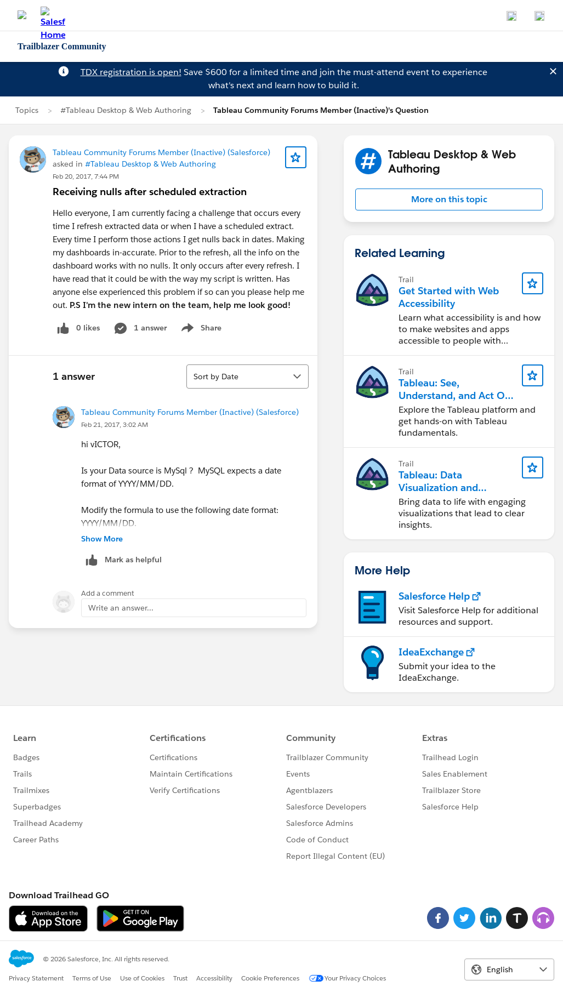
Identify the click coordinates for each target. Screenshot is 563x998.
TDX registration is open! (131, 72)
